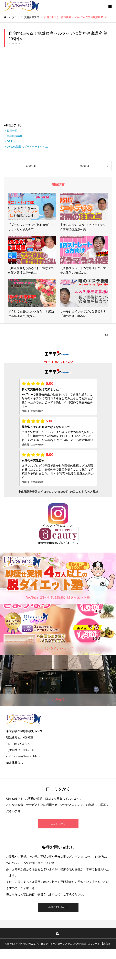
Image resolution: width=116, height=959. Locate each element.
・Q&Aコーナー (13, 141)
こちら (69, 525)
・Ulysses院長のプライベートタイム (26, 146)
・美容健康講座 (13, 136)
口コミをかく (58, 823)
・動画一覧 (10, 130)
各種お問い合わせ (58, 907)
